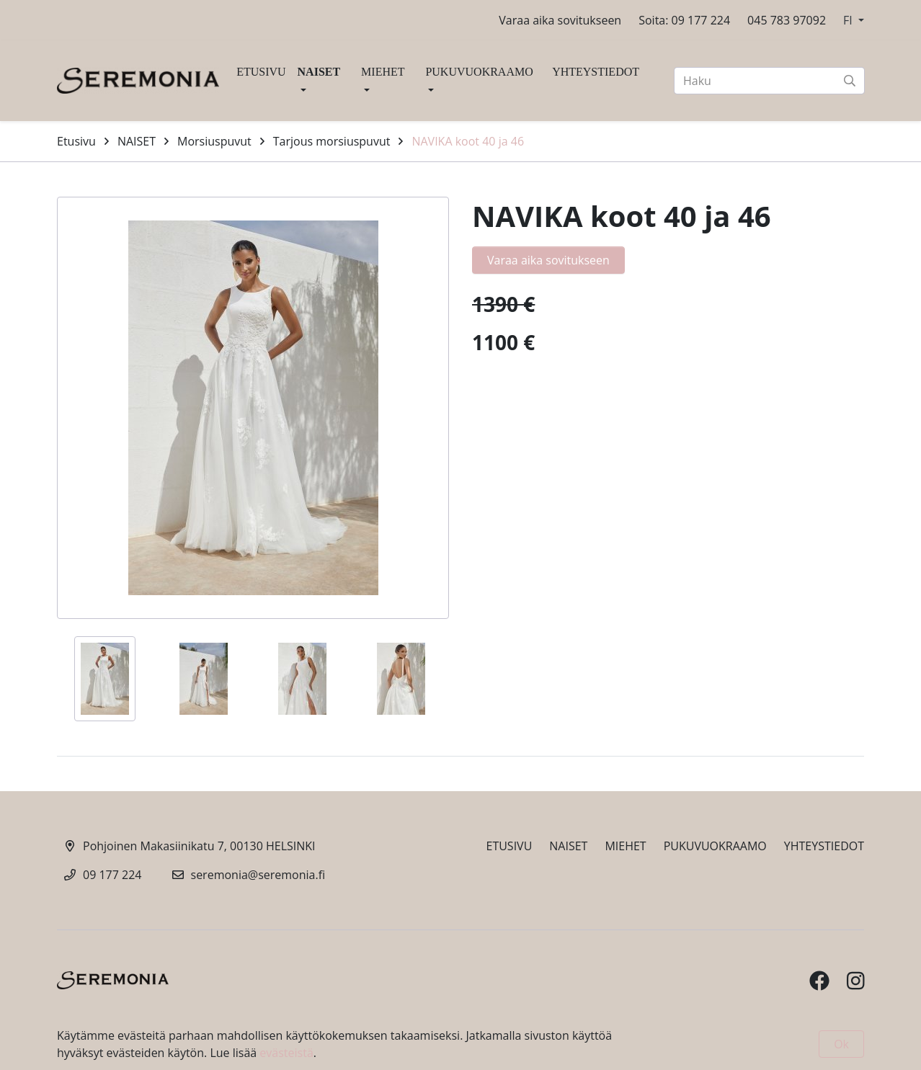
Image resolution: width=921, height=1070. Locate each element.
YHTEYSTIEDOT (595, 72)
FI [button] (849, 20)
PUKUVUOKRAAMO (479, 72)
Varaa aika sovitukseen (560, 20)
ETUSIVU (260, 72)
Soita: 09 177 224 (684, 20)
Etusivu (76, 141)
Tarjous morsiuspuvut (332, 141)
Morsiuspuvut (214, 141)
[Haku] (769, 80)
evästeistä (286, 1053)
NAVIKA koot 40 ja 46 (467, 141)
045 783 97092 (786, 20)
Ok (841, 1044)
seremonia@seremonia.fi (258, 875)
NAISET (319, 72)
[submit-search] (849, 80)
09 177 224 (112, 875)
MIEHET (382, 72)
